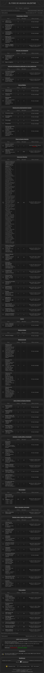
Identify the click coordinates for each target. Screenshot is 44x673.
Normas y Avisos (9, 144)
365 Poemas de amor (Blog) (9, 613)
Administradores (13, 647)
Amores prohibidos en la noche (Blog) (10, 623)
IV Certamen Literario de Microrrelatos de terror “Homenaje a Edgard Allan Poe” (10, 205)
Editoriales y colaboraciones (9, 450)
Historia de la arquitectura (8, 345)
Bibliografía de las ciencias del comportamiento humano (9, 128)
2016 (11, 502)
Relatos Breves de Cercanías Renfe (9, 246)
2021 (7, 500)
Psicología (8, 120)
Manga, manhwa (9, 464)
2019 (7, 501)
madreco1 (14, 654)
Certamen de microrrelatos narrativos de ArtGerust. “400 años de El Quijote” (9, 223)
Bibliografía (8, 36)
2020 (11, 500)
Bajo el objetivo (9, 62)
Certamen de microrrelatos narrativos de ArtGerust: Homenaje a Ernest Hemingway (9, 240)
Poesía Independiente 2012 (9, 600)
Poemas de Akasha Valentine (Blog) (10, 626)
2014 (11, 503)
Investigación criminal (8, 116)
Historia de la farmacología (8, 90)
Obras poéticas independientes (9, 630)
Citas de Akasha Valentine (22, 139)
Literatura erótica (9, 529)
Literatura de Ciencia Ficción (9, 559)
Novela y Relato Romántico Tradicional (9, 572)
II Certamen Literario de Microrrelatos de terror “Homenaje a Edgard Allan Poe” (10, 196)
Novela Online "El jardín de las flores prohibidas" (10, 417)
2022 (12, 499)
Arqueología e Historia (22, 16)
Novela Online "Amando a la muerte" (8, 412)
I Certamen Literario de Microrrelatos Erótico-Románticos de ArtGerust (10, 183)
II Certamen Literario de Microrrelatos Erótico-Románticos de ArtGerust (10, 187)
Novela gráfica (8, 470)
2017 (7, 502)
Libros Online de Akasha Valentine (22, 400)
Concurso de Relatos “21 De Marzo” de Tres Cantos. (9, 277)
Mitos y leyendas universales (22, 507)
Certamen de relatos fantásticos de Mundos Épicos (10, 310)
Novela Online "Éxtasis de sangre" (8, 422)
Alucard (34, 146)
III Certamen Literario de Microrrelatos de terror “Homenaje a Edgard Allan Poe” (10, 201)
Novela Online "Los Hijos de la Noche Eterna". (9, 427)
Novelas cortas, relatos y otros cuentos (22, 517)
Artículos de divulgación (22, 50)
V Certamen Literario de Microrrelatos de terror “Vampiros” (10, 209)
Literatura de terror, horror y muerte (9, 523)
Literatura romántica (7, 566)
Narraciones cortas (10, 576)
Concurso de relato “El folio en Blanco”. (10, 283)
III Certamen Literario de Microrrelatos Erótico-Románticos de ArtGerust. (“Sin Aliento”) (10, 192)
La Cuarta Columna (10, 71)
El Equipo (16, 633)
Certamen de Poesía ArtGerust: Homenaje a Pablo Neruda (9, 237)
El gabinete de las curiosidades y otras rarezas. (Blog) (9, 57)
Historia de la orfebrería (8, 373)
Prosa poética (22, 590)
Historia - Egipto (9, 44)
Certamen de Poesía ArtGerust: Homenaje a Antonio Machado (9, 180)
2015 (7, 503)
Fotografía (8, 457)
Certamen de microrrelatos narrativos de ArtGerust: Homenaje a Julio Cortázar (9, 228)
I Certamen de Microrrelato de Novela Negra (8, 168)
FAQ (16, 8)
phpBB (18, 669)
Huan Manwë (23, 671)
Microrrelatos (22, 489)
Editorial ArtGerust (10, 162)
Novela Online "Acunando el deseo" (8, 407)
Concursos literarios (22, 157)
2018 (11, 501)
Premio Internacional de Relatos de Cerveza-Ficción (9, 293)
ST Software (23, 670)
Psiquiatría (8, 123)
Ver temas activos (16, 10)
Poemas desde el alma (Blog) (9, 617)
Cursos (22, 319)
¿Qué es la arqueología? (8, 21)
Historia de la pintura (8, 388)
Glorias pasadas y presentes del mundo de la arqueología (9, 26)
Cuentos (7, 581)
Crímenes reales (9, 113)
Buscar (20, 8)
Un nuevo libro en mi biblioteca (9, 482)
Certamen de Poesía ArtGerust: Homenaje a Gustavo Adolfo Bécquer (9, 233)
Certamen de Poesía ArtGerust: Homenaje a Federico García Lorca (9, 175)
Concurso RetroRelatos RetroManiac (8, 263)
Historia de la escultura (8, 360)
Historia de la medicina (8, 94)
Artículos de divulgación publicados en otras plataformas (22, 66)
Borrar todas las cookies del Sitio (7, 633)
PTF (27, 670)
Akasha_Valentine (34, 46)
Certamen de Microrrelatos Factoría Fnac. (8, 288)
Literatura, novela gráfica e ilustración (22, 437)
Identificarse (26, 8)
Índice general (5, 12)
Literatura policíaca (10, 553)
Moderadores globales (22, 647)
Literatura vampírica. (8, 548)
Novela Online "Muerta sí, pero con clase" (9, 432)
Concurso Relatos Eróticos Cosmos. (9, 314)
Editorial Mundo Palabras (9, 255)
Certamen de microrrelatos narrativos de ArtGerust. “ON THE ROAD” (9, 213)
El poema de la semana (9, 604)
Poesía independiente (8, 595)
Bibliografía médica (8, 98)
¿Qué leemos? (9, 474)
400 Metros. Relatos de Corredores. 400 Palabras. (9, 299)
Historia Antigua (22, 330)
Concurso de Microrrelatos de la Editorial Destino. (10, 305)
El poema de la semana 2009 (10, 610)
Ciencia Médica (22, 85)
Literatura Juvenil (9, 543)
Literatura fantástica (7, 536)
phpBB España (30, 671)
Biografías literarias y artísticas (8, 443)
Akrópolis (7, 78)
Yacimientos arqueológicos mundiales (8, 33)
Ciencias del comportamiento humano (22, 107)
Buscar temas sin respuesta (6, 10)
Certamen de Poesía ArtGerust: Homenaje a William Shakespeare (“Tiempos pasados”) (9, 217)
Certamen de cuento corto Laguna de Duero (9, 271)
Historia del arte (22, 339)
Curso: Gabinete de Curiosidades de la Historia (9, 325)
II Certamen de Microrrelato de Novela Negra (9, 171)
